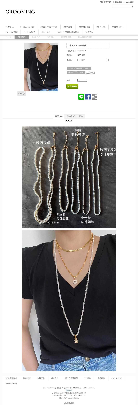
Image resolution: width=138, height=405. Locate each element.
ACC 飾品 (22, 37)
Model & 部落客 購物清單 (68, 32)
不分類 (8, 37)
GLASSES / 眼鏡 (85, 37)
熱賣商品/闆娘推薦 (49, 27)
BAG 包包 (36, 37)
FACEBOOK (116, 378)
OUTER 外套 (84, 27)
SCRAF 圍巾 (66, 37)
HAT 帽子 (50, 37)
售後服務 (101, 378)
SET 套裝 (68, 27)
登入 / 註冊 (130, 2)
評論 (81, 116)
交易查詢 (118, 2)
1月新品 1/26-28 (27, 27)
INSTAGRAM (11, 383)
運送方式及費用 (71, 378)
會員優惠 (40, 378)
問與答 (71, 116)
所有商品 (10, 27)
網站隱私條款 (69, 403)
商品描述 (59, 116)
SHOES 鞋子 (29, 32)
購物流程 (27, 378)
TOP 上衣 (101, 27)
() (105, 2)
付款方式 (54, 378)
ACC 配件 (46, 32)
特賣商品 (89, 32)
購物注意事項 (11, 378)
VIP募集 (87, 378)
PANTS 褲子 (117, 27)
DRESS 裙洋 (11, 32)
